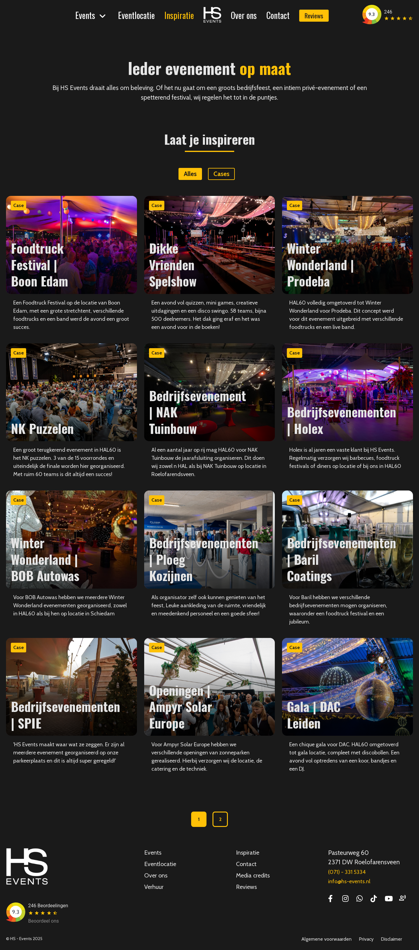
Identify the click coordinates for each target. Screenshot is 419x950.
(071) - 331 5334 (347, 872)
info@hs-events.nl (349, 881)
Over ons (244, 15)
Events (85, 15)
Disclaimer (391, 939)
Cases (221, 174)
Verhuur (153, 886)
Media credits (253, 875)
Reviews (314, 15)
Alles (190, 174)
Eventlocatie (136, 15)
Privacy (366, 939)
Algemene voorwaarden (326, 939)
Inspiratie (179, 15)
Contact (278, 15)
